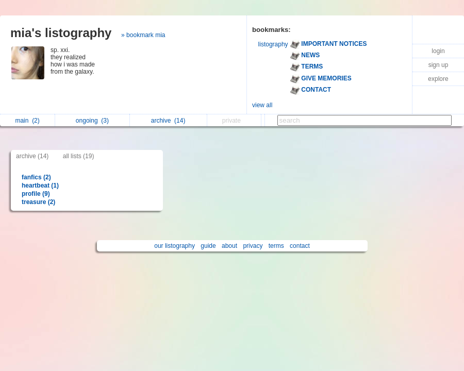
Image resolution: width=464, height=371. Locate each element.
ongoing (92, 120)
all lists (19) (78, 156)
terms (276, 245)
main (27, 120)
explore (438, 78)
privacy (252, 245)
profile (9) (36, 193)
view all (262, 105)
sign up (438, 65)
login (438, 51)
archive (168, 120)
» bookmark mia (143, 35)
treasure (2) (38, 202)
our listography (174, 245)
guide (208, 245)
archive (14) (32, 156)
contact (300, 245)
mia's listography (60, 33)
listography (273, 44)
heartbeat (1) (40, 185)
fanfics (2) (36, 177)
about (229, 245)
